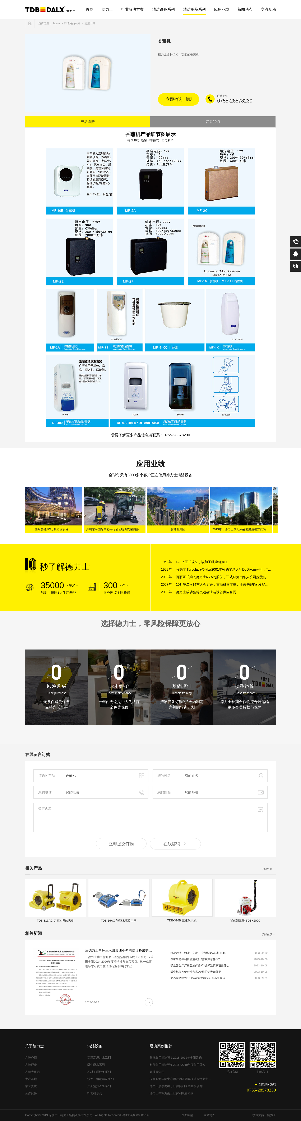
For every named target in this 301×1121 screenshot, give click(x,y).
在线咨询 (175, 844)
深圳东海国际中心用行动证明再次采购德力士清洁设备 (117, 529)
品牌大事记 (32, 1072)
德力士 (107, 9)
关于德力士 (34, 1046)
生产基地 (31, 1079)
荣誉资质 (31, 1086)
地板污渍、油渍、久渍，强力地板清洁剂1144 (198, 952)
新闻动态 (245, 9)
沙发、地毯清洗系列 (100, 1079)
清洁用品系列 (194, 9)
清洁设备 (94, 1046)
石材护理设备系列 (99, 1072)
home (56, 23)
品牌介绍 (31, 1057)
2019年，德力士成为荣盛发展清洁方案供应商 (243, 529)
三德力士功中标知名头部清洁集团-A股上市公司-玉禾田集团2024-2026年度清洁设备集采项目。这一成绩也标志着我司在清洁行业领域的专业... (119, 961)
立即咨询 (178, 99)
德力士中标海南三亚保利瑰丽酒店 (172, 1093)
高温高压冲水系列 (99, 1057)
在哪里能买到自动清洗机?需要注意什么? (195, 959)
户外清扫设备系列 (99, 1086)
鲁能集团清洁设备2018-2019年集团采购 (176, 1057)
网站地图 (209, 1115)
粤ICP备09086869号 (135, 1115)
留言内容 (150, 817)
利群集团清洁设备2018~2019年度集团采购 (177, 1064)
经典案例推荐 (161, 1046)
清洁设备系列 (163, 9)
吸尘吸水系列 (96, 1064)
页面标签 (187, 1115)
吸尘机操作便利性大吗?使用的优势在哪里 (196, 971)
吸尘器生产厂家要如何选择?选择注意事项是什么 (200, 965)
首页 (89, 9)
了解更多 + (268, 869)
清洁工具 (89, 23)
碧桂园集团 (179, 529)
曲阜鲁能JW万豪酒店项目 (52, 529)
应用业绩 (221, 9)
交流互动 (268, 9)
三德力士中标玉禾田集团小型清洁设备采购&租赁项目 (124, 950)
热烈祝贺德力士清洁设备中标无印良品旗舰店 (198, 978)
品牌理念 (31, 1064)
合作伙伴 (31, 1093)
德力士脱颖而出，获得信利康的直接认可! (176, 1086)
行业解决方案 (132, 9)
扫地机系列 (94, 1093)
